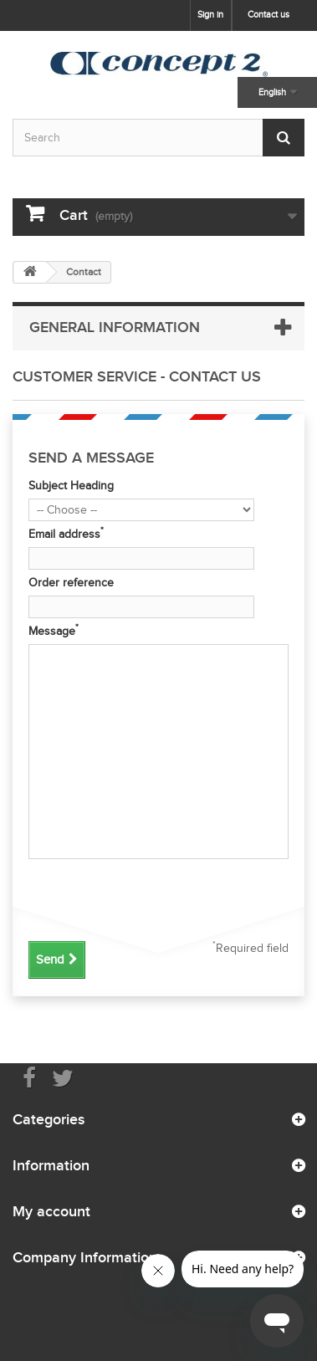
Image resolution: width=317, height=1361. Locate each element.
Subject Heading (71, 485)
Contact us (268, 14)
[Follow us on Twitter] (63, 1077)
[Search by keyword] (158, 137)
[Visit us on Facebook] (29, 1077)
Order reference (71, 582)
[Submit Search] (283, 137)
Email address (66, 533)
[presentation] (155, 897)
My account (51, 1211)
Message (53, 630)
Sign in (210, 14)
